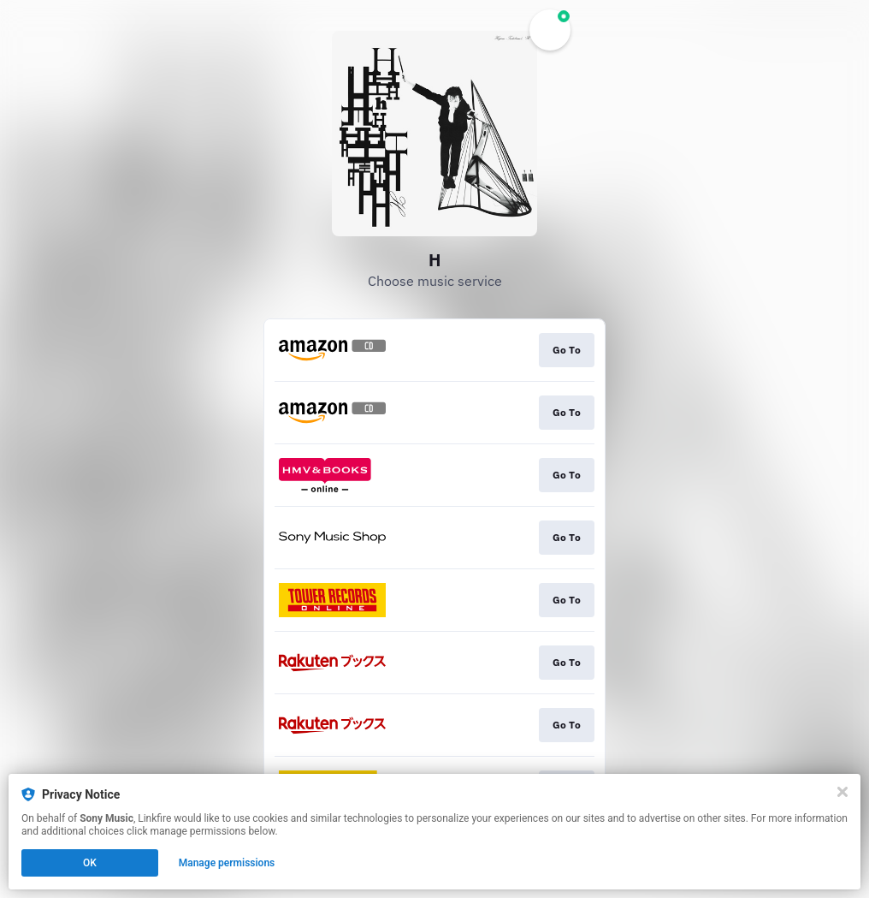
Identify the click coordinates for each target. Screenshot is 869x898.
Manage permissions (227, 863)
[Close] (842, 792)
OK (90, 863)
